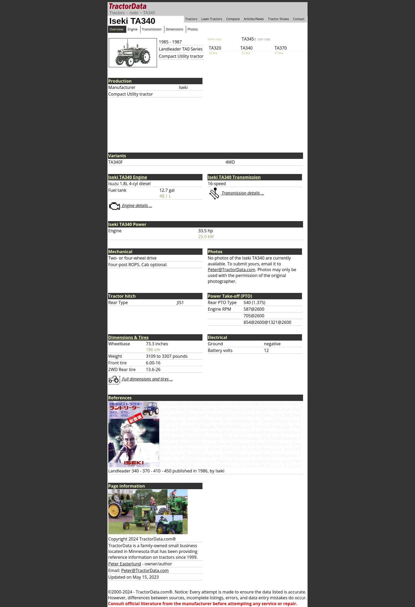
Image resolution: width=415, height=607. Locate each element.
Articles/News (254, 19)
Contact (298, 19)
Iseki (133, 13)
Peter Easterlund (124, 564)
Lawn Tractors (211, 19)
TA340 (149, 13)
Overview (116, 29)
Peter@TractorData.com (231, 270)
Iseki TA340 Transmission (234, 177)
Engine (133, 29)
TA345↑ (256, 39)
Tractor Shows (278, 19)
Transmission (151, 29)
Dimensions (174, 29)
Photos (192, 29)
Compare (233, 19)
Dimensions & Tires (128, 337)
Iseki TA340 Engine (127, 177)
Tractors (117, 13)
